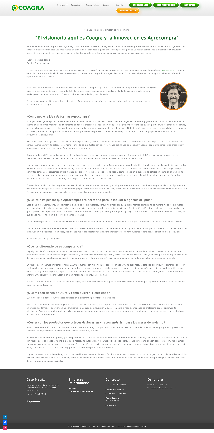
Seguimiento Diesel (165, 7)
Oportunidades (140, 7)
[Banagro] (73, 392)
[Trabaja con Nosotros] (116, 388)
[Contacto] (110, 409)
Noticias (105, 7)
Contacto (118, 7)
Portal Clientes (127, 12)
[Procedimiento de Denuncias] (161, 391)
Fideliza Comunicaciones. (136, 430)
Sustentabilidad (91, 7)
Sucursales (189, 7)
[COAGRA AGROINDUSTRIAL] (82, 395)
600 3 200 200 (112, 404)
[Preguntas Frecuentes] (116, 397)
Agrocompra (168, 73)
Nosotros (60, 7)
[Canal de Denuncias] (157, 388)
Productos (74, 7)
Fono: (36, 398)
